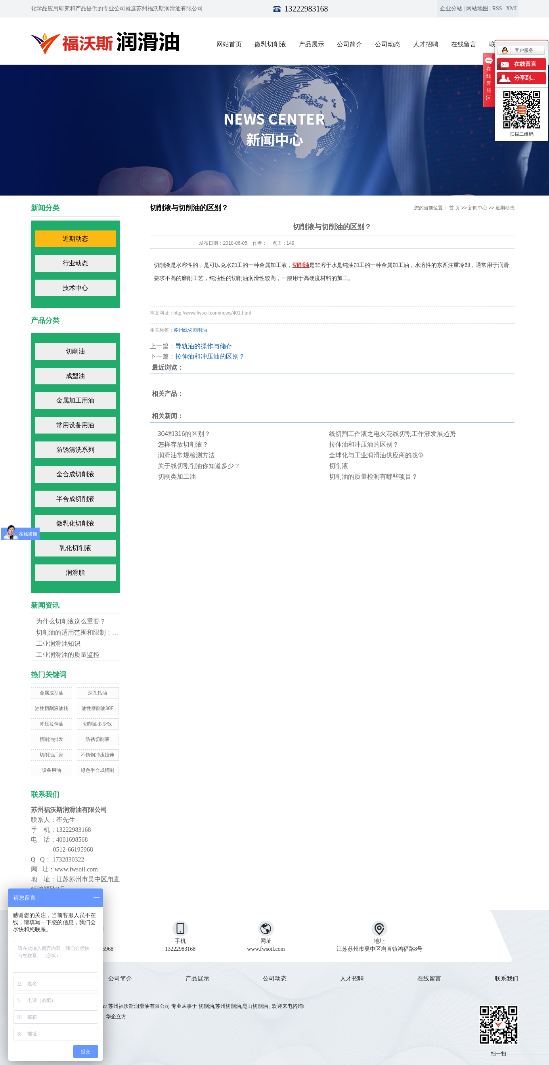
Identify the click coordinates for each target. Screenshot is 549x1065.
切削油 (75, 351)
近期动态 (75, 238)
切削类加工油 (177, 476)
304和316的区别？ (184, 433)
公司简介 (349, 44)
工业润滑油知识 (58, 643)
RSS (497, 9)
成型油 (75, 375)
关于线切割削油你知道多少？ (199, 465)
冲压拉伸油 (51, 724)
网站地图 (477, 9)
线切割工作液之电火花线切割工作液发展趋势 (392, 433)
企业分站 (451, 9)
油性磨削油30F (98, 708)
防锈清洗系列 (75, 449)
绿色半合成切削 (97, 770)
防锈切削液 (97, 739)
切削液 (338, 465)
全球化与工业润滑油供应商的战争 (376, 455)
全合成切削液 (75, 474)
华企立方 (115, 1016)
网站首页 (229, 44)
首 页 (454, 208)
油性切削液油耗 (51, 708)
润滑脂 (75, 572)
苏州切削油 (228, 1006)
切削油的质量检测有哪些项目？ (373, 476)
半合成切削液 (75, 498)
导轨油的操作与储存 (203, 346)
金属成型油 (51, 693)
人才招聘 (425, 44)
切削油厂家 (51, 755)
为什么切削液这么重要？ (71, 621)
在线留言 (463, 44)
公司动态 (387, 44)
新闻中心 (477, 208)
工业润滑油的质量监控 (67, 654)
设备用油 (51, 770)
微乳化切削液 (75, 523)
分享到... (524, 78)
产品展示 (311, 44)
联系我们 (506, 978)
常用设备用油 (75, 425)
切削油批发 (51, 739)
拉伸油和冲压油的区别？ (210, 356)
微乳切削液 (270, 44)
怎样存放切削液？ (183, 444)
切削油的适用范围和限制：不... (80, 632)
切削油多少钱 (97, 724)
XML (512, 9)
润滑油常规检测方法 (186, 455)
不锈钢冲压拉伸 (97, 755)
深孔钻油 (97, 693)
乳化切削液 (75, 548)
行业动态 (75, 263)
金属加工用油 (75, 400)
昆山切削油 (255, 1006)
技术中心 (75, 287)
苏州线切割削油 (190, 330)
